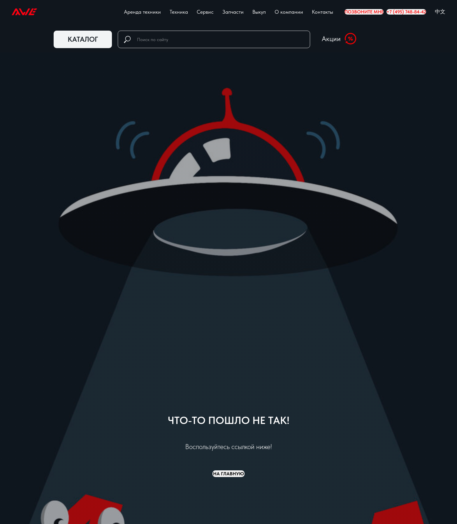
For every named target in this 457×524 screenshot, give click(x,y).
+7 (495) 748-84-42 (406, 12)
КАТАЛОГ (83, 39)
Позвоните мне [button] (364, 12)
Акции (331, 38)
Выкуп (259, 12)
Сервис (205, 12)
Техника (179, 12)
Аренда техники (142, 12)
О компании (289, 12)
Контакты (322, 12)
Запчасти (233, 12)
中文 (440, 11)
